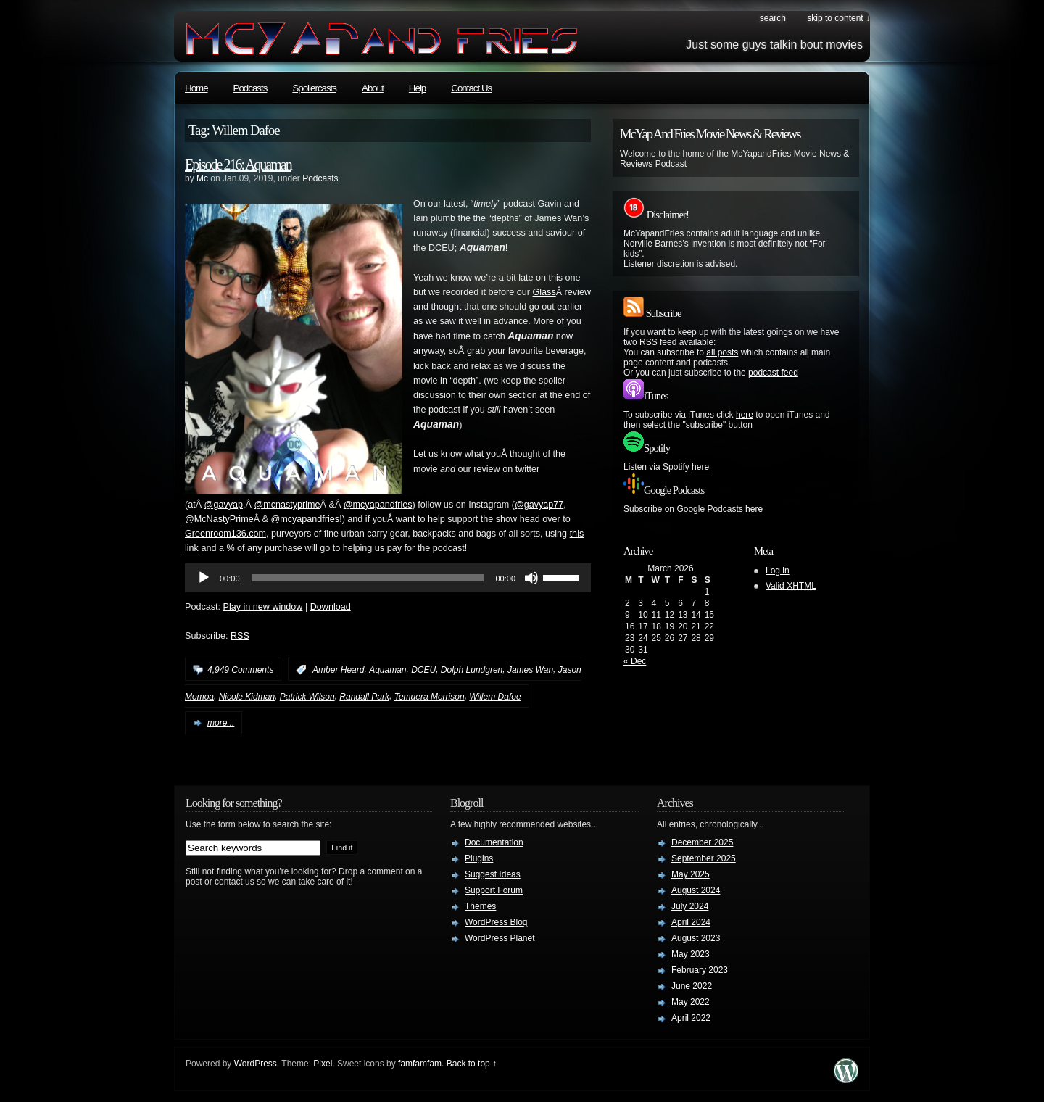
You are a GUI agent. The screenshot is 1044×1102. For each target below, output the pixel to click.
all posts (722, 352)
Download (330, 607)
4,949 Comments (240, 670)
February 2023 (699, 970)
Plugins (479, 858)
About (373, 88)
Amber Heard (338, 670)
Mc (202, 178)
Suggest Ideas (493, 874)
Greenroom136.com (225, 534)
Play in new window (263, 607)
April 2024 (690, 922)
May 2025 (690, 874)
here (744, 415)
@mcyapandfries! (305, 519)
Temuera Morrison (429, 697)
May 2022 (690, 1002)
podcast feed (773, 373)
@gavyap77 (539, 505)
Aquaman (387, 670)
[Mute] (531, 578)
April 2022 (690, 1018)
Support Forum (494, 890)
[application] (388, 577)
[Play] (203, 578)
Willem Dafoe (495, 697)
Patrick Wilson (307, 697)
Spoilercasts (314, 88)
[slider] (368, 577)
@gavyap (223, 505)
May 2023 (690, 954)
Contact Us (471, 88)
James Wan (530, 670)
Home (196, 88)
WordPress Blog (496, 922)
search (773, 18)
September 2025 (703, 858)
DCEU (423, 670)
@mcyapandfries (378, 505)
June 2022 (691, 986)
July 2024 (689, 906)
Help (417, 88)
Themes (480, 906)
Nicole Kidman (247, 697)
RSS (240, 636)
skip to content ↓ (838, 18)
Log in (778, 571)
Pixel (322, 1063)
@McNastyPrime (219, 519)
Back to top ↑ (472, 1063)
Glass (544, 292)
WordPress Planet (500, 938)
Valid (791, 586)
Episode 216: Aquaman (238, 165)
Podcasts (250, 88)
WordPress (255, 1063)
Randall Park (364, 697)
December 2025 (702, 842)
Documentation (494, 842)
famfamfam (420, 1063)
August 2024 (695, 890)
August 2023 (695, 938)
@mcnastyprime (287, 505)
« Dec (635, 661)
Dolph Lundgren (471, 670)
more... (220, 723)
